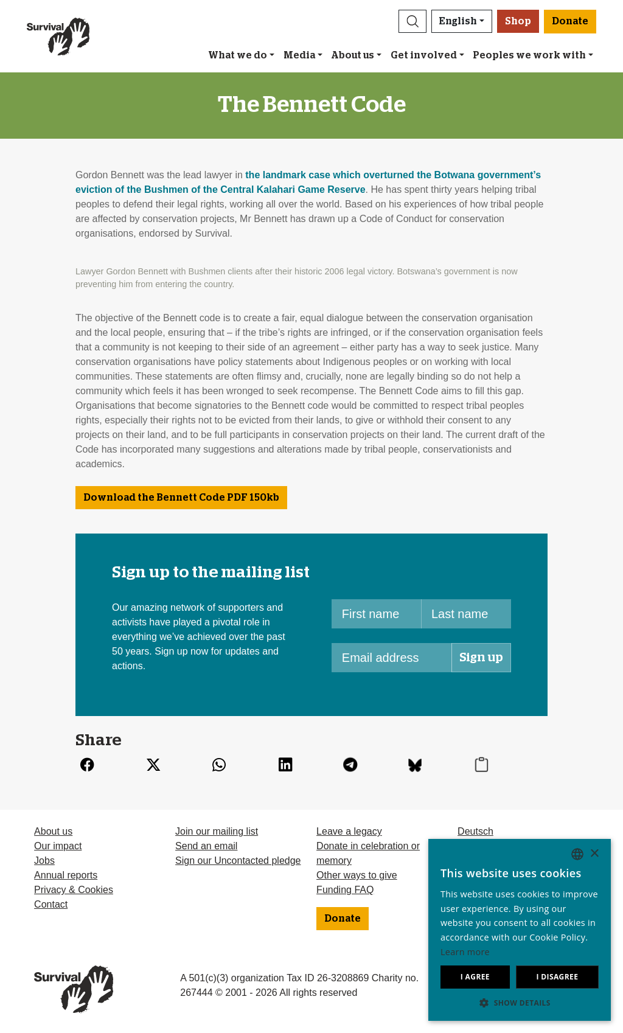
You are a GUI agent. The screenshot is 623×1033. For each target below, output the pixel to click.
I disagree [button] (557, 977)
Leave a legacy (349, 831)
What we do (237, 55)
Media (299, 55)
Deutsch (475, 831)
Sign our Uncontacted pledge (238, 860)
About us (352, 55)
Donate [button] (570, 21)
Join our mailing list (216, 831)
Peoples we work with (529, 55)
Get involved (424, 55)
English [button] (458, 21)
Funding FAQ (345, 890)
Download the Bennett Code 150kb (181, 498)
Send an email (206, 846)
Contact (51, 904)
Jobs (44, 860)
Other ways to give (356, 875)
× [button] (594, 853)
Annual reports (65, 875)
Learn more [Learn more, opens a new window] (465, 952)
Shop (518, 21)
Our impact (58, 846)
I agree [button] (475, 977)
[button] (412, 21)
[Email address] (392, 657)
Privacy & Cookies (73, 890)
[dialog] (519, 930)
